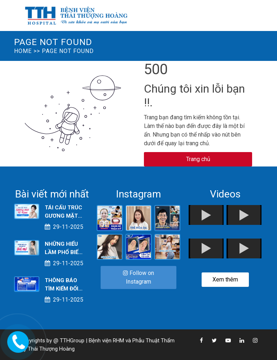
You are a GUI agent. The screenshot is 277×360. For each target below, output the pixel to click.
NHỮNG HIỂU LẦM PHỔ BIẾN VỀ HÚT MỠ (63, 248)
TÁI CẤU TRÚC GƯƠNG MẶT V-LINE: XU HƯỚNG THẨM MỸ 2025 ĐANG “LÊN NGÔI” (64, 212)
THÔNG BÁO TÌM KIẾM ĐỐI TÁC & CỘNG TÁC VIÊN (61, 285)
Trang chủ (198, 159)
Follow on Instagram (138, 277)
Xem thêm (225, 279)
